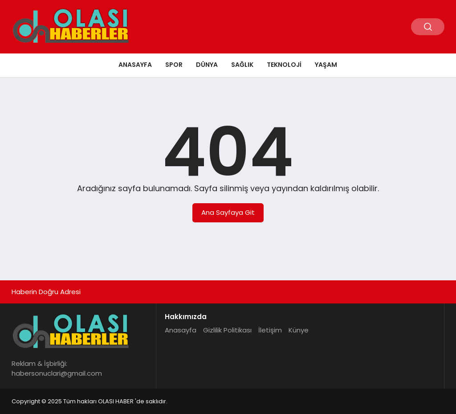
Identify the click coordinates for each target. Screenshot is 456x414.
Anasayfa (135, 64)
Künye (299, 330)
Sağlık (242, 64)
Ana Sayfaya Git (228, 212)
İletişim (270, 330)
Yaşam (326, 64)
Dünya (207, 64)
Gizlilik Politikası (227, 330)
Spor (174, 64)
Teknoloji (284, 64)
